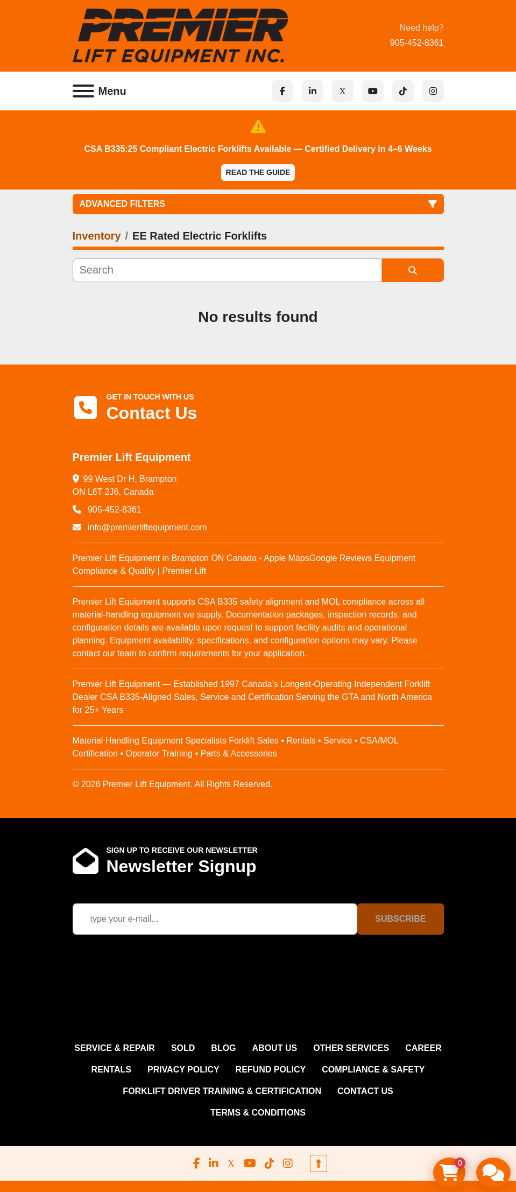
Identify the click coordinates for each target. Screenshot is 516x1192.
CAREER (423, 1048)
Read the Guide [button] (258, 172)
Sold (183, 1048)
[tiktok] (403, 91)
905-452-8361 (417, 42)
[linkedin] (312, 91)
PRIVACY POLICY (183, 1069)
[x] (343, 91)
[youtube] (373, 91)
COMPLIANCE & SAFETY (373, 1069)
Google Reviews (340, 558)
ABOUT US (275, 1048)
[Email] (215, 919)
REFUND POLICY (271, 1069)
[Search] (227, 270)
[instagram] (433, 91)
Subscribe (400, 918)
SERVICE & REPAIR (114, 1048)
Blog (223, 1048)
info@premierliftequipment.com (146, 527)
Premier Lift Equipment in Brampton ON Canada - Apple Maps (191, 558)
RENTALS (111, 1069)
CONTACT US (365, 1091)
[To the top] (318, 1163)
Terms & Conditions (258, 1112)
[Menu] (83, 91)
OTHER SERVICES (351, 1048)
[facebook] (282, 91)
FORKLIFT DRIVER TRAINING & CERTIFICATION (222, 1091)
